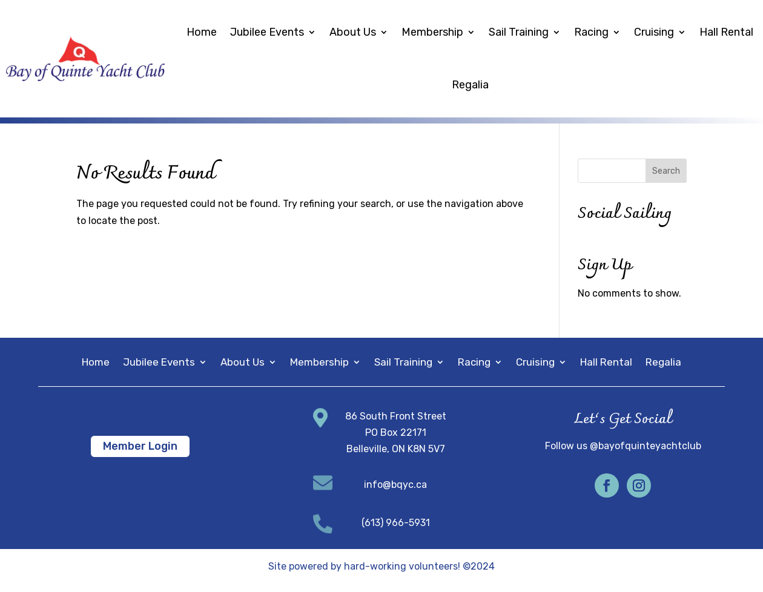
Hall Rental (726, 32)
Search (666, 171)
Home (202, 32)
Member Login (140, 446)
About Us (352, 32)
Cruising (654, 32)
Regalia (470, 84)
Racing (591, 32)
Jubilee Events (267, 32)
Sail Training (519, 32)
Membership (432, 32)
